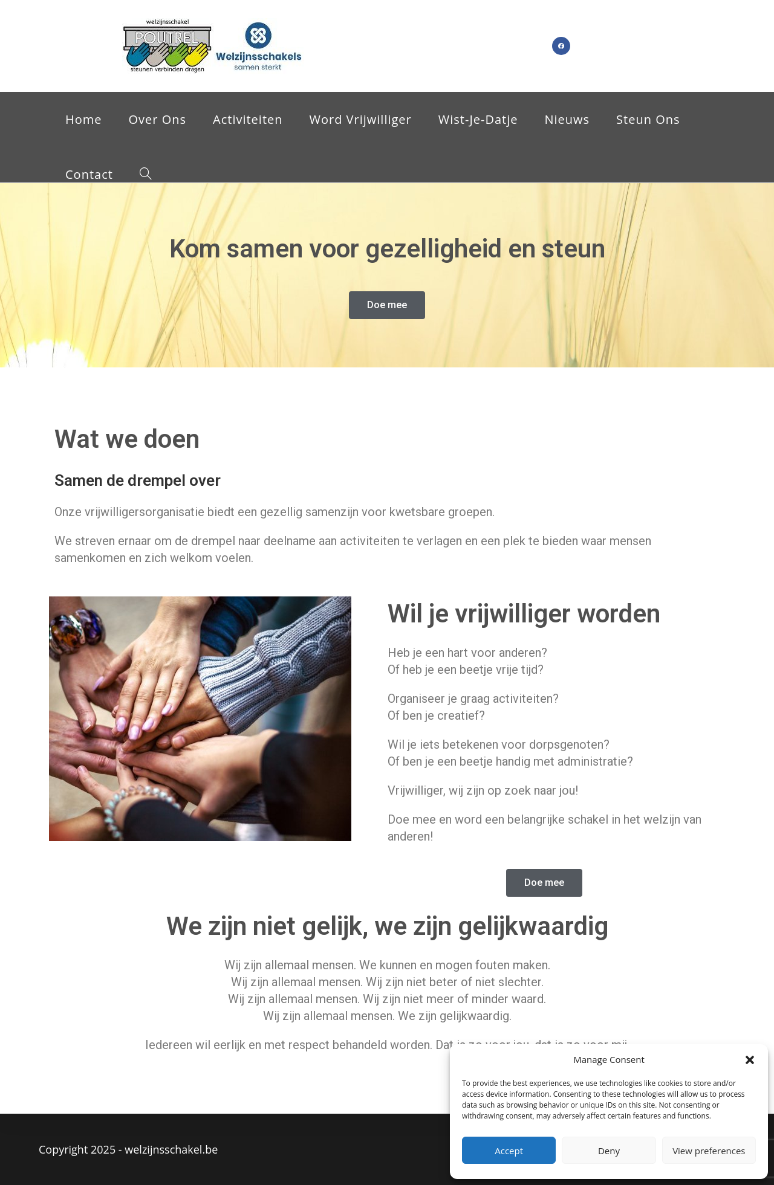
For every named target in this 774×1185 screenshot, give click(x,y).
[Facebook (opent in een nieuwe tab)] (561, 46)
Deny (609, 1151)
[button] (750, 1060)
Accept (509, 1151)
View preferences (708, 1151)
